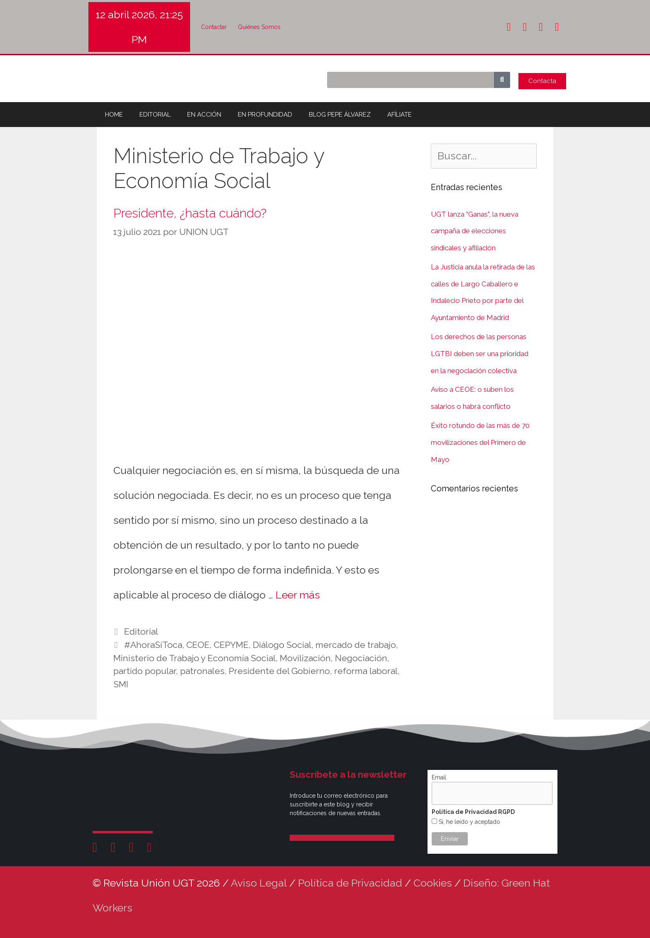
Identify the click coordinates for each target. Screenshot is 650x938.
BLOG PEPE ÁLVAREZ (340, 114)
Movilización (305, 658)
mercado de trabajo (355, 645)
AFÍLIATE (399, 114)
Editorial (141, 631)
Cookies (432, 883)
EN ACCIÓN (204, 114)
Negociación (361, 658)
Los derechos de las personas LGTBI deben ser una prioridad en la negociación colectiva (479, 353)
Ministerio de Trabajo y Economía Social (194, 658)
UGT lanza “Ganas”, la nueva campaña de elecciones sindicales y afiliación (474, 231)
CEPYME (231, 645)
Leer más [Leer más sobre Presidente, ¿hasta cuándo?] (298, 595)
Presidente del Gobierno (279, 671)
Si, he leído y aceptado (468, 821)
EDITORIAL (155, 114)
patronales (202, 671)
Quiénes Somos (259, 27)
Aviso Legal (259, 883)
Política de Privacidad (350, 883)
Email (439, 777)
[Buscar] (502, 80)
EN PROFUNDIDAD (265, 114)
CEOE (198, 645)
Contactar (214, 27)
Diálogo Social (282, 645)
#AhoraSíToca (153, 645)
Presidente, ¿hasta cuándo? (189, 213)
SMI (120, 684)
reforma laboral (366, 671)
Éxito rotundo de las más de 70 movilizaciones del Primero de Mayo (480, 442)
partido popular (144, 671)
